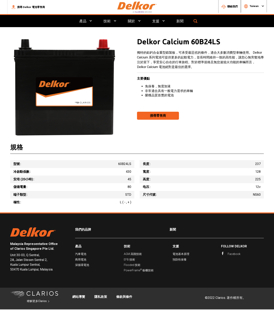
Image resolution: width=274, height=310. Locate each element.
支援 (176, 247)
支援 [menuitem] (155, 22)
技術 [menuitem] (107, 22)
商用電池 (80, 260)
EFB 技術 (129, 260)
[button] (28, 7)
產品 (78, 247)
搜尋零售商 (158, 116)
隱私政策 (100, 297)
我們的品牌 (83, 230)
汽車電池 (80, 254)
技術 (127, 247)
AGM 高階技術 (133, 254)
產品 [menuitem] (82, 22)
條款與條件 (124, 297)
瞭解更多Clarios (37, 301)
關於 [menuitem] (131, 22)
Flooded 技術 (132, 265)
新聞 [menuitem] (180, 22)
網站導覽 (78, 297)
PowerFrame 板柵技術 (139, 270)
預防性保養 (180, 260)
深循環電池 (82, 265)
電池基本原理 (181, 254)
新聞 (173, 230)
